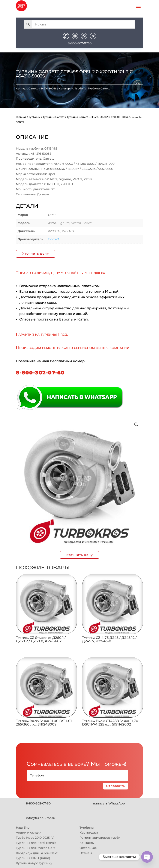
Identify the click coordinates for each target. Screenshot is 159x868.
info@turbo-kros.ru (40, 818)
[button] (136, 424)
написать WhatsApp (109, 803)
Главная (21, 117)
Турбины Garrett (99, 88)
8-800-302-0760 (80, 43)
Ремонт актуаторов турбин (101, 838)
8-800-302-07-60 (40, 372)
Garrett (53, 239)
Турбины (81, 88)
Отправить (115, 786)
